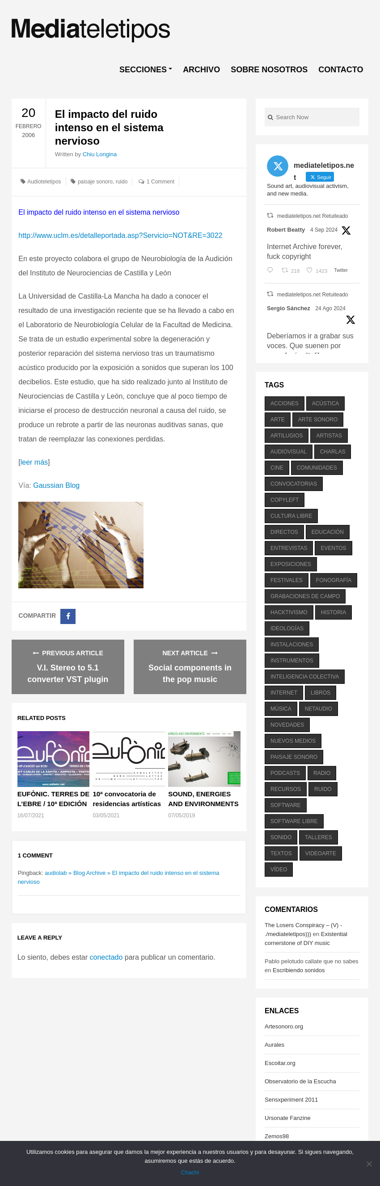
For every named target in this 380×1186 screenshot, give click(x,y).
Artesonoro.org (284, 1026)
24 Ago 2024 (330, 308)
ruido (122, 182)
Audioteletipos (44, 182)
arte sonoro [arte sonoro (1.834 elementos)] (318, 419)
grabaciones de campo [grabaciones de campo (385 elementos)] (305, 596)
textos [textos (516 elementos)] (281, 853)
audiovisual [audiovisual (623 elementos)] (288, 452)
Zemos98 (277, 1136)
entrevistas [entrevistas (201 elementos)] (288, 548)
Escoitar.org (280, 1063)
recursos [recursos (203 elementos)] (285, 789)
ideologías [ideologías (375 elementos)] (287, 628)
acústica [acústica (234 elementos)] (325, 403)
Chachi (190, 1172)
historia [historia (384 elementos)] (333, 612)
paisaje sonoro (95, 182)
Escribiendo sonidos (299, 970)
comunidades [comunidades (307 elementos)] (317, 468)
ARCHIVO (201, 69)
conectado (106, 957)
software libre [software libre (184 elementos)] (294, 821)
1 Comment (160, 182)
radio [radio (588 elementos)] (321, 773)
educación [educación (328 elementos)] (328, 532)
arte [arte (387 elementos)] (277, 419)
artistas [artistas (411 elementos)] (329, 436)
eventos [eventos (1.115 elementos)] (333, 548)
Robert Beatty (286, 229)
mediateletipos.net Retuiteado (312, 216)
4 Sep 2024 (324, 230)
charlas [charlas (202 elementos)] (333, 452)
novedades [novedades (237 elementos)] (287, 725)
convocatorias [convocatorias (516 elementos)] (293, 484)
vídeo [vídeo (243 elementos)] (278, 869)
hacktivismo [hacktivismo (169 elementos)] (289, 612)
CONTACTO (340, 69)
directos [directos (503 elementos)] (284, 532)
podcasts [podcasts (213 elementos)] (285, 773)
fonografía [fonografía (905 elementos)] (333, 580)
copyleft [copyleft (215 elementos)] (284, 500)
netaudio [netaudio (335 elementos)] (318, 709)
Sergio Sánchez (288, 308)
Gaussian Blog (56, 485)
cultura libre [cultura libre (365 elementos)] (291, 516)
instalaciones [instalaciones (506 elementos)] (291, 644)
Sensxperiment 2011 (291, 1099)
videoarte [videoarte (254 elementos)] (320, 853)
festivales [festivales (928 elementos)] (286, 580)
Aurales (274, 1044)
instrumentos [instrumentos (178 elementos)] (291, 661)
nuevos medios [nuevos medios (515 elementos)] (293, 741)
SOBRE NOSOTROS (269, 69)
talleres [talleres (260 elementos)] (318, 837)
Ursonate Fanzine (288, 1118)
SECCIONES (143, 69)
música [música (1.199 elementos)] (280, 709)
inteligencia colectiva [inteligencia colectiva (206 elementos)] (304, 677)
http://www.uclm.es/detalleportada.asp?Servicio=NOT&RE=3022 (120, 235)
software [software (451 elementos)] (285, 805)
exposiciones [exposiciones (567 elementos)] (290, 564)
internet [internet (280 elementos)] (283, 693)
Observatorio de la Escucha (300, 1081)
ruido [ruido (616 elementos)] (323, 789)
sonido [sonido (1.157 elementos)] (280, 837)
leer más (34, 462)
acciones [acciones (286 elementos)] (284, 403)
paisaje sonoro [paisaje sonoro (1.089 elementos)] (293, 757)
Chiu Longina (100, 154)
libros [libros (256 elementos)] (320, 693)
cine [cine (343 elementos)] (276, 468)
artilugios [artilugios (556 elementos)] (286, 436)
